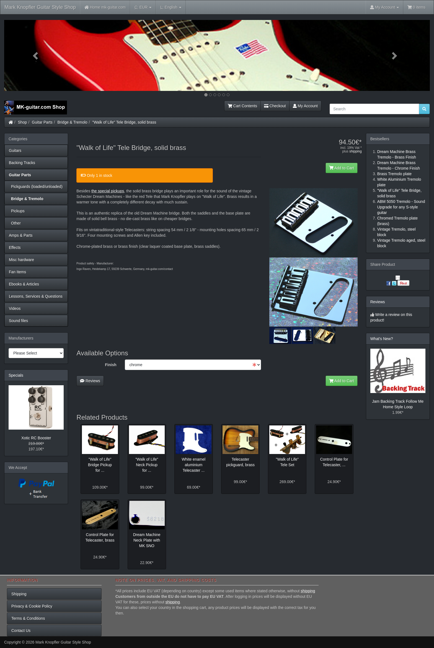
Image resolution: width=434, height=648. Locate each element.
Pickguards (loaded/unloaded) (36, 186)
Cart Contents (242, 106)
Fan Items (17, 272)
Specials (16, 375)
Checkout (275, 106)
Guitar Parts (42, 122)
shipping (355, 151)
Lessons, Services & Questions (36, 296)
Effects (15, 247)
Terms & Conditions (28, 618)
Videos (15, 308)
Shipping (19, 594)
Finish (110, 365)
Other (15, 223)
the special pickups (107, 191)
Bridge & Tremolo (72, 122)
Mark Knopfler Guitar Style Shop (40, 7)
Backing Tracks (22, 162)
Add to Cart (341, 168)
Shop (22, 122)
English (170, 7)
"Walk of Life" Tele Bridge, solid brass (124, 122)
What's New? (381, 338)
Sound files (18, 320)
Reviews (90, 381)
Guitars (15, 150)
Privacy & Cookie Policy (31, 606)
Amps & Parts (21, 235)
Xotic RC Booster (36, 438)
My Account (305, 106)
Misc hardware (21, 259)
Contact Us (20, 630)
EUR (143, 7)
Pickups (17, 211)
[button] (36, 55)
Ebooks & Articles (24, 284)
